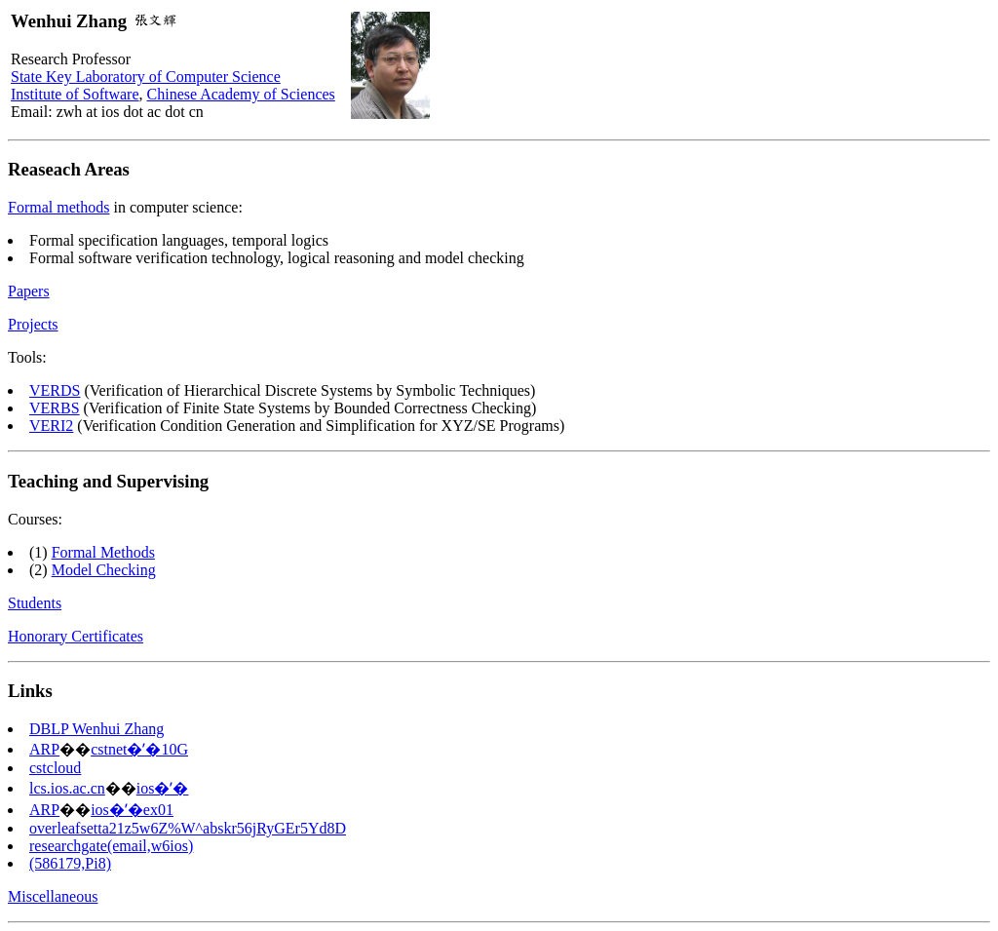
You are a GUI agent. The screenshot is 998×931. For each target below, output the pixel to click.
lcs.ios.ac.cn (67, 788)
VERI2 (51, 425)
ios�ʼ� (162, 788)
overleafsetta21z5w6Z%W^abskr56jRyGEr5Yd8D (187, 828)
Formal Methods (103, 552)
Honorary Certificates (75, 636)
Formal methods (58, 207)
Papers (29, 291)
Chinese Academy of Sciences (241, 94)
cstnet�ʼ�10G (139, 749)
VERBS (54, 408)
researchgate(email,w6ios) (111, 845)
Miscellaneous (52, 896)
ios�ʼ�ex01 (132, 809)
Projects (33, 324)
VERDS (54, 390)
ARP (44, 749)
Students (34, 603)
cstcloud (55, 767)
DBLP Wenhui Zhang (96, 728)
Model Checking (104, 570)
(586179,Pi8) (70, 863)
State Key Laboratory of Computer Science (146, 76)
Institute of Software (75, 94)
